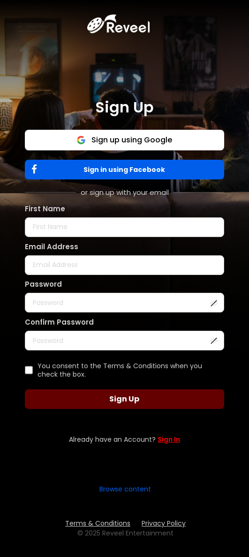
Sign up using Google (124, 139)
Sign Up (124, 399)
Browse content (125, 489)
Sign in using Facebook (100, 169)
